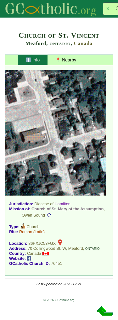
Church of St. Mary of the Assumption (67, 209)
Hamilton (62, 204)
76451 (56, 263)
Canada (83, 43)
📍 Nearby (65, 59)
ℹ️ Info (33, 59)
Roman (25, 231)
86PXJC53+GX (42, 243)
